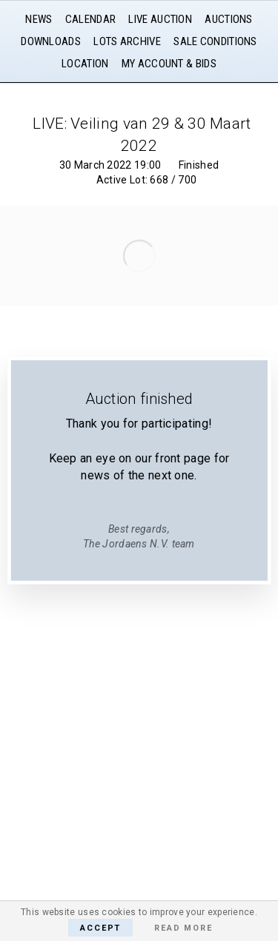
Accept (100, 928)
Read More (183, 928)
